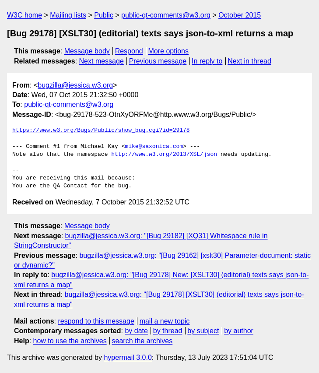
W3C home (24, 15)
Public (103, 15)
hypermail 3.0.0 (127, 357)
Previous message (158, 61)
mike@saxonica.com (154, 147)
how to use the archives (70, 341)
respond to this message (96, 321)
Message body (87, 51)
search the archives (142, 341)
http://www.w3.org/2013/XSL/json (164, 154)
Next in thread (249, 61)
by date (136, 330)
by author (238, 330)
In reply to (207, 61)
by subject (203, 330)
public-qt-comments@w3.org (165, 15)
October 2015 (239, 15)
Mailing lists (68, 15)
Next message (101, 61)
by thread (167, 330)
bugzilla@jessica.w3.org (75, 85)
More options (168, 51)
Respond (129, 51)
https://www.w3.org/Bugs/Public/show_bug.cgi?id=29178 (101, 130)
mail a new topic (165, 321)
